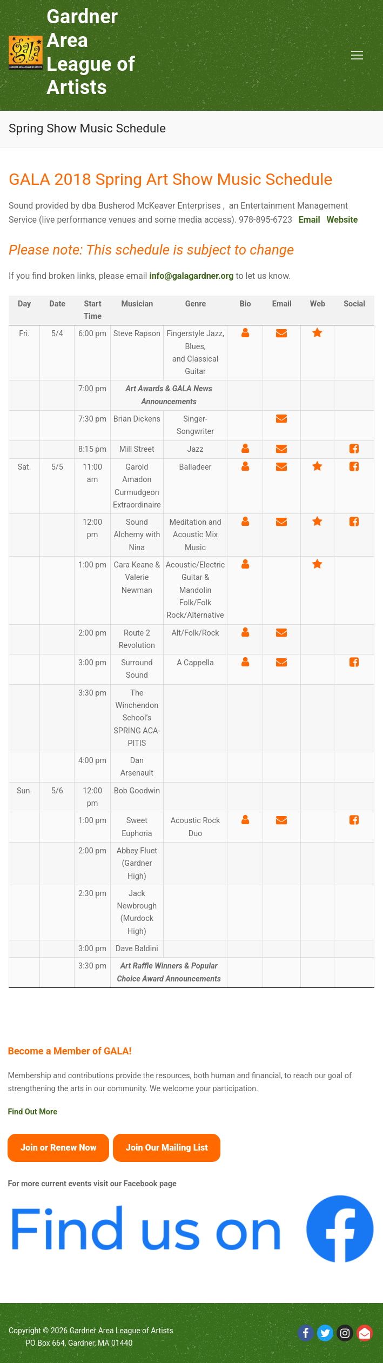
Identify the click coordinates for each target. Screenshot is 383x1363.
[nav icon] (357, 55)
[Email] (365, 1333)
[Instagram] (345, 1333)
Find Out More (32, 1112)
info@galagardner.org (191, 276)
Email (309, 220)
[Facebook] (306, 1333)
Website (342, 220)
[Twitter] (325, 1333)
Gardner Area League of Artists (90, 52)
